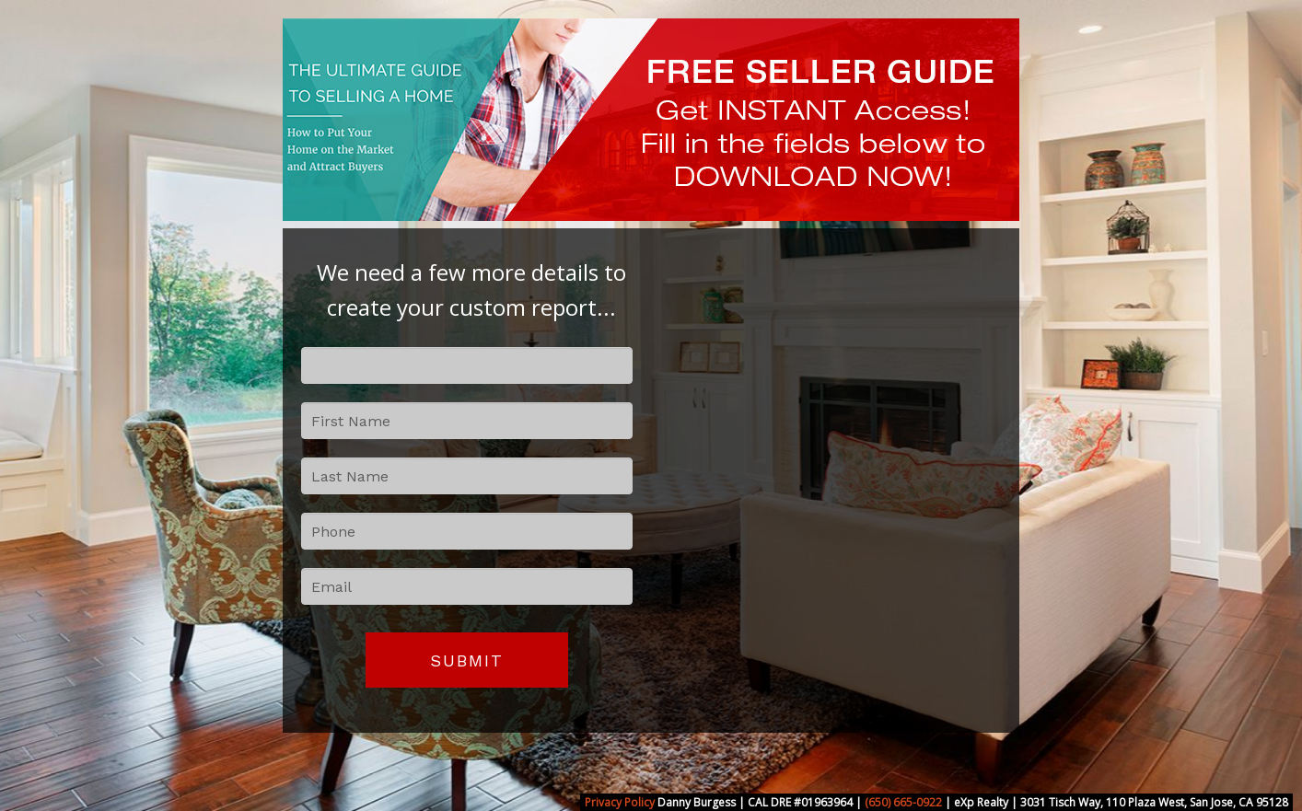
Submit (467, 660)
